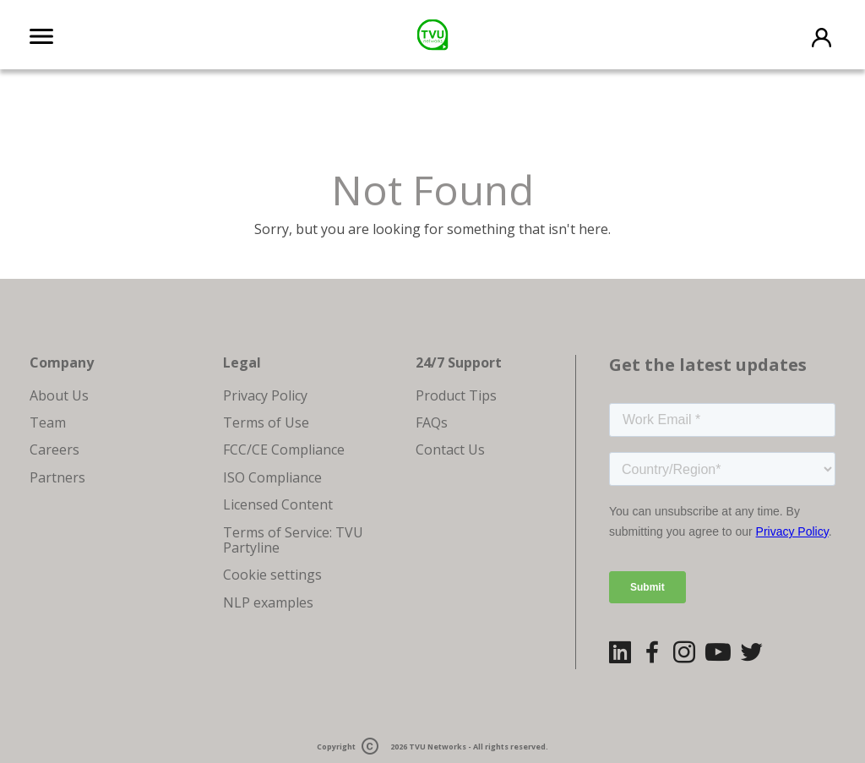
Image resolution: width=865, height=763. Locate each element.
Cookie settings (272, 574)
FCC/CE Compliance (284, 449)
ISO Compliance (272, 477)
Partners (57, 477)
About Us (59, 395)
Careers (54, 449)
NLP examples (268, 602)
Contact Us (450, 449)
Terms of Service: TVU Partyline (293, 540)
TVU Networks (437, 746)
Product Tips (456, 395)
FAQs (432, 422)
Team (48, 422)
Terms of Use (266, 422)
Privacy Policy (265, 395)
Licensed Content (278, 504)
